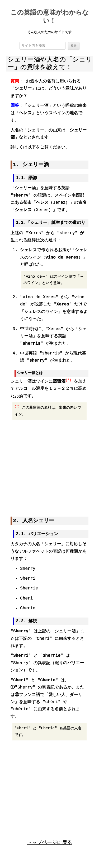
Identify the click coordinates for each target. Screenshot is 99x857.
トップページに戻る (49, 841)
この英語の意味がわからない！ (50, 17)
